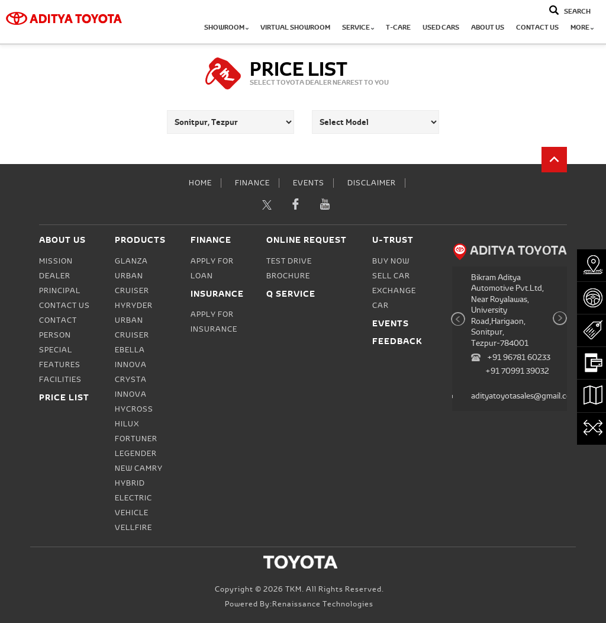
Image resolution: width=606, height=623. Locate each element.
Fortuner (136, 439)
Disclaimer (371, 183)
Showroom (226, 27)
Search (577, 11)
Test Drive (289, 261)
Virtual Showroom (295, 27)
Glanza (131, 261)
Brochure (288, 276)
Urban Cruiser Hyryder (134, 290)
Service (358, 27)
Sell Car (391, 276)
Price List (64, 397)
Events (308, 183)
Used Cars (441, 27)
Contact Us (537, 27)
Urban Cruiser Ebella (132, 335)
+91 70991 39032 (517, 371)
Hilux (127, 424)
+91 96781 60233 (518, 357)
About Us (487, 27)
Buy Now (391, 261)
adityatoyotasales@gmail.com (524, 396)
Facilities (60, 379)
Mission (56, 261)
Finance (252, 183)
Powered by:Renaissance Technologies (299, 604)
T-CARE (398, 27)
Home (200, 183)
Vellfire (133, 527)
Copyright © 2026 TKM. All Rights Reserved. (299, 589)
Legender (136, 453)
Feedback (397, 340)
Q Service (290, 293)
